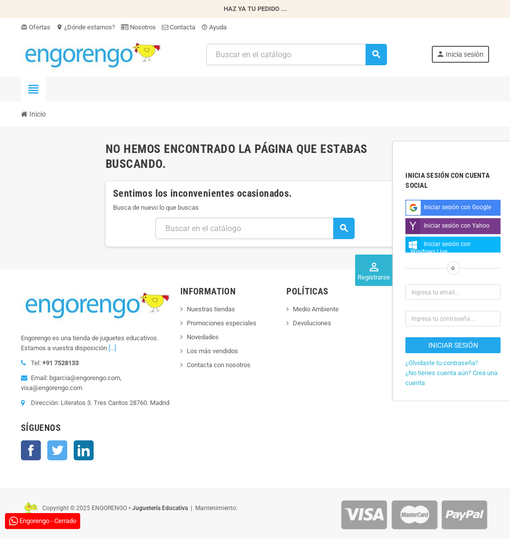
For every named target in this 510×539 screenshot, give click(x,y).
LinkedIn (84, 450)
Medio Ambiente (316, 309)
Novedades (203, 337)
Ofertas (35, 27)
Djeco (407, 319)
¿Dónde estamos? (85, 27)
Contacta (178, 27)
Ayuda (214, 27)
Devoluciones (312, 323)
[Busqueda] (296, 54)
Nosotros (138, 27)
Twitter (57, 450)
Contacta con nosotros (219, 365)
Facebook (31, 450)
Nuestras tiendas (211, 309)
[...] (112, 348)
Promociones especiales (221, 323)
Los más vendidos (212, 351)
